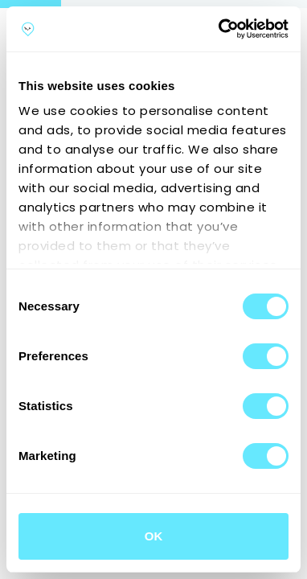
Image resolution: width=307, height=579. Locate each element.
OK (154, 536)
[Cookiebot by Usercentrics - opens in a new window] (220, 28)
